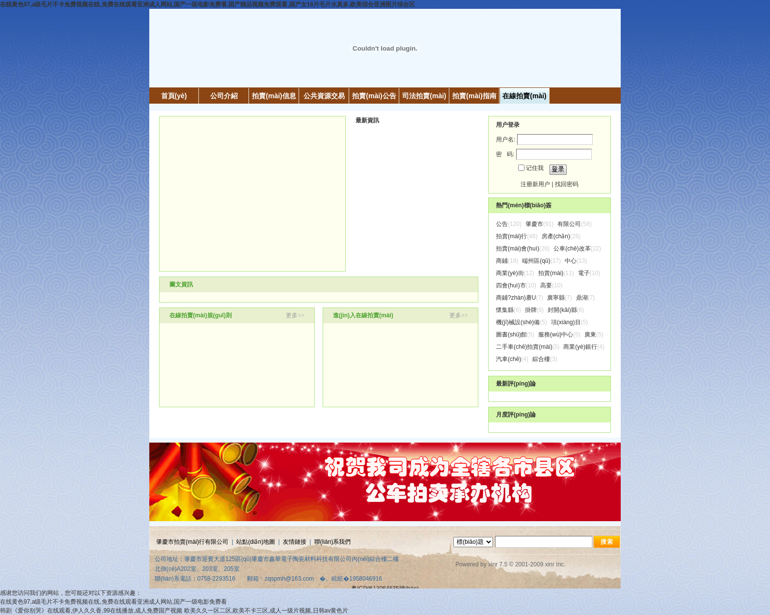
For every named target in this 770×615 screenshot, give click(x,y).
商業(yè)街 (510, 273)
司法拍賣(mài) (424, 96)
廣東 (590, 334)
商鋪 (502, 260)
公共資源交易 (324, 96)
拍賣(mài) (550, 273)
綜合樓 (541, 359)
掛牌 (531, 310)
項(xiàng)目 (566, 322)
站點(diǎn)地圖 (255, 541)
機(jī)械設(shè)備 (518, 322)
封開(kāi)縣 (562, 310)
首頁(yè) (174, 96)
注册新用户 (535, 184)
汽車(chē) (508, 359)
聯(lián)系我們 (332, 541)
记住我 (535, 168)
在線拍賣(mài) (524, 96)
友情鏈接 (294, 541)
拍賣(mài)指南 (474, 96)
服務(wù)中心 (555, 334)
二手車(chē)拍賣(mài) (524, 346)
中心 (571, 260)
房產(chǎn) (556, 236)
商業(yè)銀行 (580, 346)
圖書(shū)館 (511, 334)
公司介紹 (224, 96)
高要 (546, 285)
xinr (492, 564)
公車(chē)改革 (571, 248)
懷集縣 (505, 310)
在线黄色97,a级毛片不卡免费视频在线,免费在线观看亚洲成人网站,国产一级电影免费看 (113, 601)
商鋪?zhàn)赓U (516, 297)
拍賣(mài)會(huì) (517, 248)
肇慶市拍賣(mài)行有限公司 (192, 541)
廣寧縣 (556, 297)
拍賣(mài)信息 (274, 96)
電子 (584, 273)
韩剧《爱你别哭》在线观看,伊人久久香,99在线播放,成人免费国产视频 (91, 610)
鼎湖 (582, 297)
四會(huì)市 (511, 285)
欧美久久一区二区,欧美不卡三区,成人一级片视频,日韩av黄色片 (266, 610)
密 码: (505, 154)
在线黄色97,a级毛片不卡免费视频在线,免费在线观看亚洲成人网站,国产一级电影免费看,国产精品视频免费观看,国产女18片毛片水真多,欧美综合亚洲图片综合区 (207, 4)
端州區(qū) (536, 260)
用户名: (505, 139)
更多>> (295, 315)
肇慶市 (534, 224)
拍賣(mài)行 (511, 236)
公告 (502, 224)
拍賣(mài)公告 (374, 96)
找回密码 (566, 184)
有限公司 (569, 224)
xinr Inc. (555, 564)
